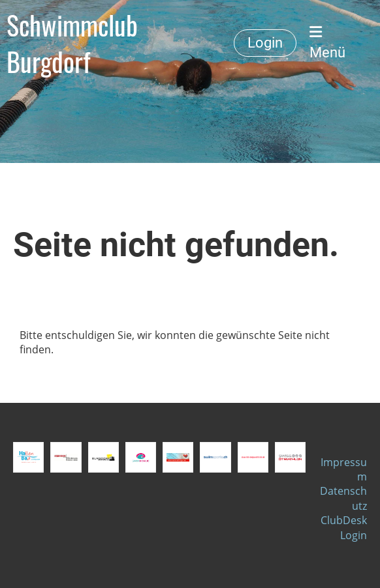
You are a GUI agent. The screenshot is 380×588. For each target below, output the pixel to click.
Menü (327, 43)
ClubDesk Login (344, 527)
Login (265, 43)
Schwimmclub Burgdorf (72, 43)
